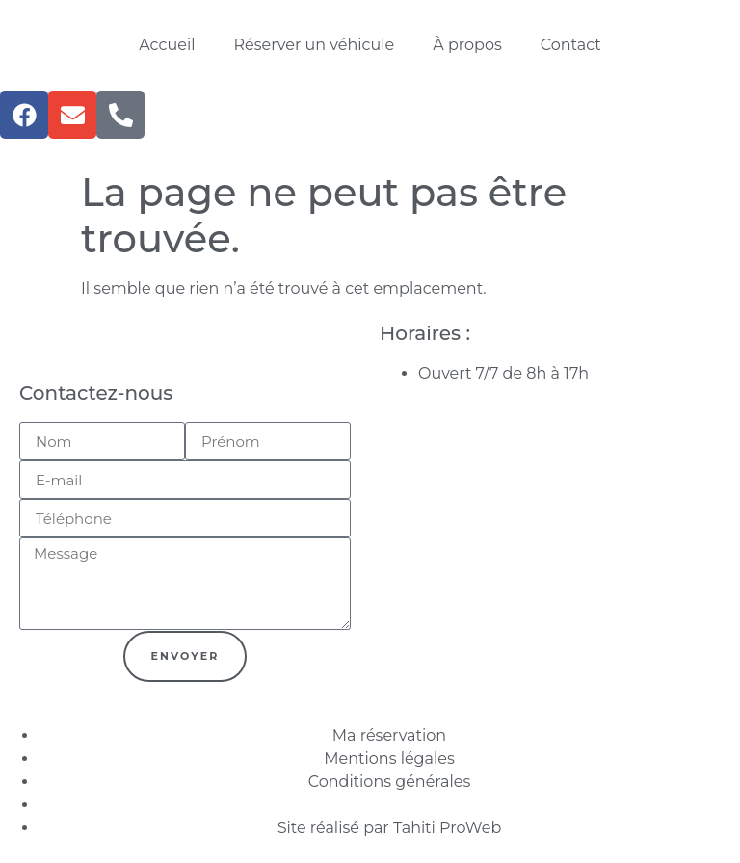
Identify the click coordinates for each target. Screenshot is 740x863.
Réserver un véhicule (314, 45)
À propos (467, 45)
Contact (571, 45)
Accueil (167, 45)
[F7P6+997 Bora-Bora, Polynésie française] (555, 477)
